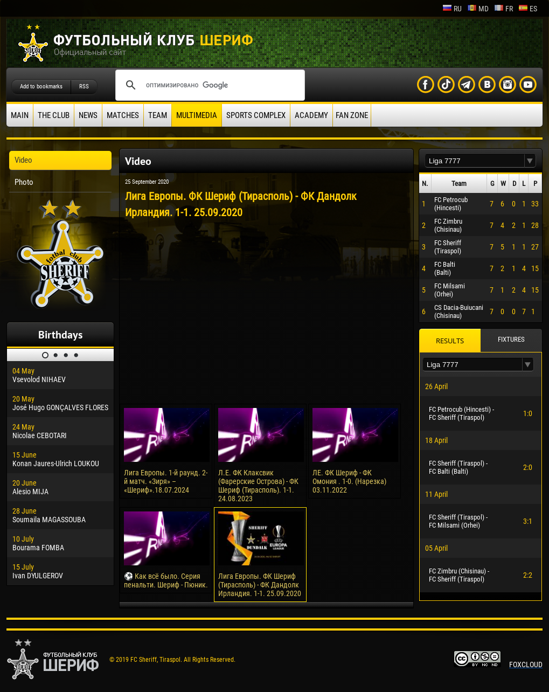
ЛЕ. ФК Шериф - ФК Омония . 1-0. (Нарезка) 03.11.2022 (349, 481)
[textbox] (475, 161)
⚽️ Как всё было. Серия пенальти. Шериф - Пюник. (166, 580)
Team (157, 115)
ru (452, 8)
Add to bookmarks (41, 86)
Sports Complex (256, 115)
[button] (530, 161)
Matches (123, 115)
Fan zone (352, 115)
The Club (54, 115)
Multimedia (196, 115)
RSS (84, 86)
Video (23, 160)
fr (503, 8)
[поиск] (208, 85)
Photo (24, 182)
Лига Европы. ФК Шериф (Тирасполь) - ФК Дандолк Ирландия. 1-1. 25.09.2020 (259, 585)
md (478, 8)
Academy (311, 115)
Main (20, 115)
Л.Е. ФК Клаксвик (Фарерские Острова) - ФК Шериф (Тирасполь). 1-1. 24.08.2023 (258, 485)
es (527, 8)
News (88, 115)
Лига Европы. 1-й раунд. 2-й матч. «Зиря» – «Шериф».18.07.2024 (165, 481)
